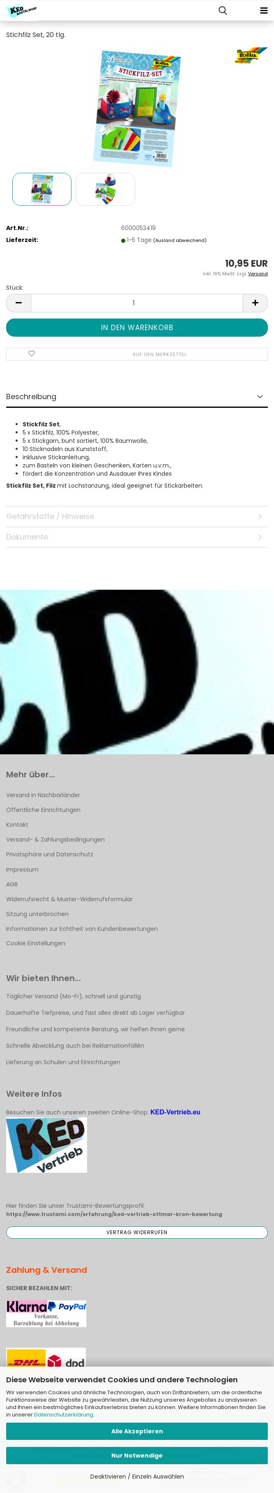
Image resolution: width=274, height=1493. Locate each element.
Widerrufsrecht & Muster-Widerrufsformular (69, 899)
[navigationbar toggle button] (263, 10)
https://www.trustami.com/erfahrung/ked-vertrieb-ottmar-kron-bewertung (114, 1214)
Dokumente (27, 537)
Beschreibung (31, 396)
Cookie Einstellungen (35, 943)
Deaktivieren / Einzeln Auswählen (137, 1476)
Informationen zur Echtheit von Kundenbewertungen (82, 929)
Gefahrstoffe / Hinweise (50, 516)
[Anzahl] (137, 303)
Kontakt (17, 825)
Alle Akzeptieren (137, 1431)
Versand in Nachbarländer (43, 795)
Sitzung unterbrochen (37, 914)
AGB (12, 884)
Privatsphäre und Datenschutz (49, 854)
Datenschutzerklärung (63, 1415)
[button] (18, 303)
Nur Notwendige (137, 1455)
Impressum (22, 869)
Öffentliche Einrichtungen (43, 810)
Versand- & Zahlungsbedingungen (55, 839)
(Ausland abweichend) (180, 240)
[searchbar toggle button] (222, 10)
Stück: (14, 288)
